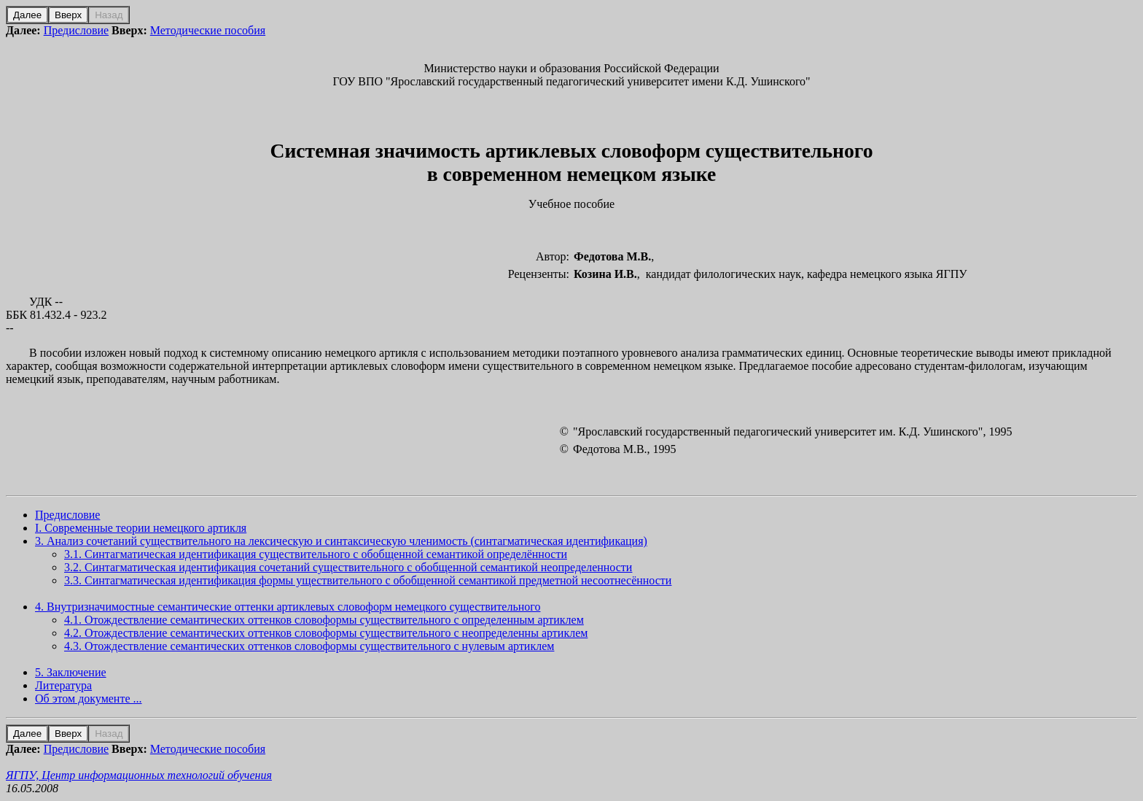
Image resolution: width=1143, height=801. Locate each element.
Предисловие (76, 30)
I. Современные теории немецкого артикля (140, 528)
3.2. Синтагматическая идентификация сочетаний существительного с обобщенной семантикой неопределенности (348, 567)
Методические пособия (207, 30)
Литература (63, 685)
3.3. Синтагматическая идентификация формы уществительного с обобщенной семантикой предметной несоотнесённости (367, 580)
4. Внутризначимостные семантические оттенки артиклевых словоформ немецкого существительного (287, 606)
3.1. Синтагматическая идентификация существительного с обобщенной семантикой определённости (315, 554)
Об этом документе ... (88, 698)
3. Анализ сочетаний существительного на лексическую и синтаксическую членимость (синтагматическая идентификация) (341, 541)
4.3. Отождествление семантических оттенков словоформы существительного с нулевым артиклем (309, 646)
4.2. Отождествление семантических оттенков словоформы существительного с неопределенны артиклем (326, 633)
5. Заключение (70, 672)
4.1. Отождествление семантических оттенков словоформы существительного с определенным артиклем (324, 620)
